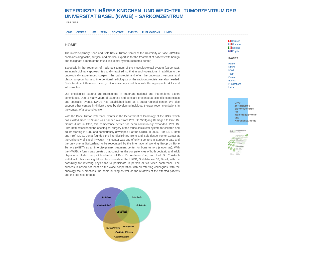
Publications (234, 84)
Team (104, 32)
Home (68, 32)
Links (168, 32)
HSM (93, 32)
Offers (81, 32)
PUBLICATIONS (151, 32)
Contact (117, 32)
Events (133, 32)
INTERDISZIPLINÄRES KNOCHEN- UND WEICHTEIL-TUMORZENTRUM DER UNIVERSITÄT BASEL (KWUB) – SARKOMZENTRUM (150, 13)
